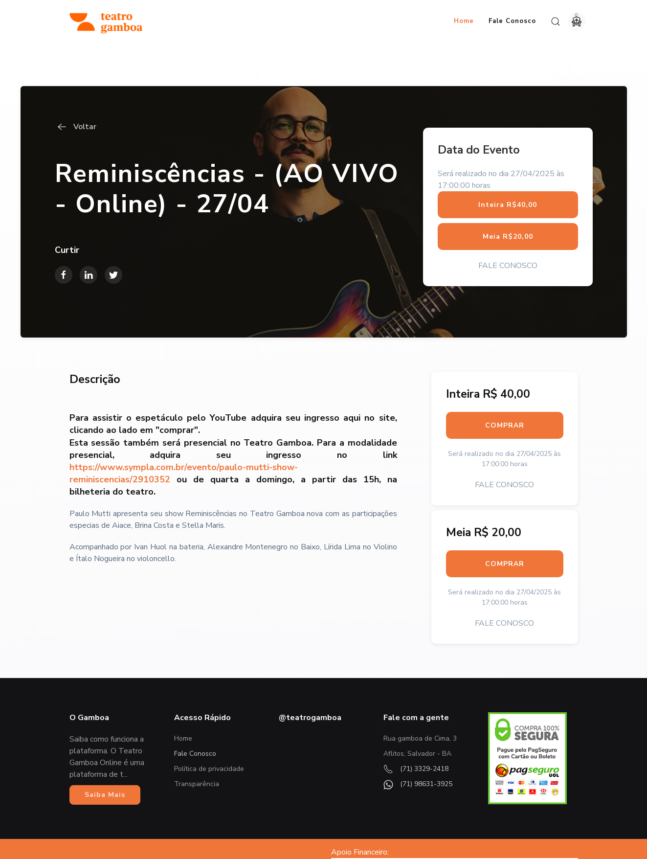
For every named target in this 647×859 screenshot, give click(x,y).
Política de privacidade (209, 725)
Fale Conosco (512, 21)
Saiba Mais (105, 751)
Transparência (196, 741)
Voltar (75, 84)
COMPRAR (504, 382)
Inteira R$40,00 (507, 161)
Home (464, 21)
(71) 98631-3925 (417, 741)
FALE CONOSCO (507, 222)
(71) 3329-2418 (415, 725)
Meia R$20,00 (508, 193)
